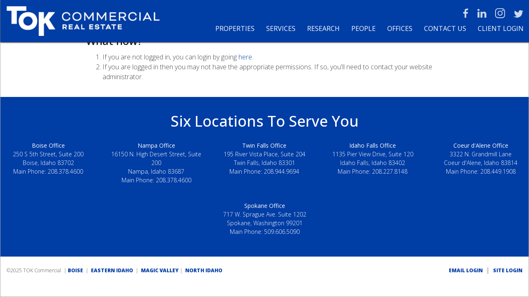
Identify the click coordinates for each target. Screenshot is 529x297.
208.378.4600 (65, 171)
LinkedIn (482, 13)
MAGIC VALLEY (160, 270)
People (363, 28)
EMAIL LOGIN (466, 270)
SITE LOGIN (507, 270)
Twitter (518, 13)
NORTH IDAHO (203, 270)
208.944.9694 (281, 171)
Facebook (466, 13)
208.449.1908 (498, 171)
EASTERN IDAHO (112, 270)
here (245, 56)
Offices (399, 28)
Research (323, 28)
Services (280, 28)
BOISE (75, 270)
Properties (235, 28)
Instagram (500, 13)
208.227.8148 (389, 171)
